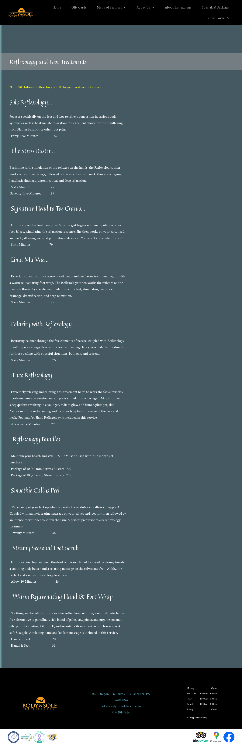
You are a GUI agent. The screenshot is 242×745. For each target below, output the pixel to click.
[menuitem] (58, 7)
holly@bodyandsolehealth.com (121, 706)
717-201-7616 (121, 712)
